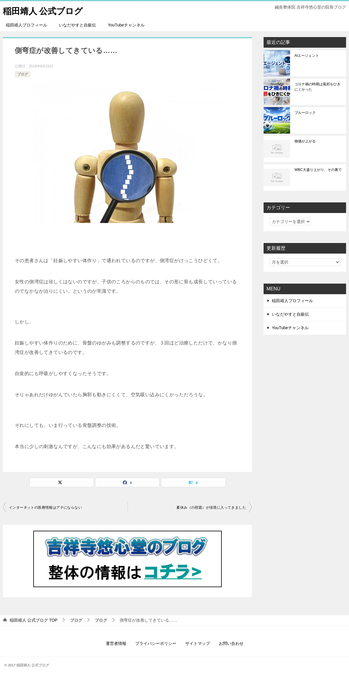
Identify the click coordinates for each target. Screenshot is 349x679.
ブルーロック (305, 113)
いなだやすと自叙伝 (77, 25)
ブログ (22, 74)
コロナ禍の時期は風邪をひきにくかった (317, 86)
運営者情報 (116, 643)
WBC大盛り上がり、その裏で (318, 170)
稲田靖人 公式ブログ (44, 10)
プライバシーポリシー (155, 643)
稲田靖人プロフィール (26, 25)
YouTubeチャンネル (126, 25)
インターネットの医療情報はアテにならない (45, 507)
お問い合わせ (231, 643)
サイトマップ (197, 643)
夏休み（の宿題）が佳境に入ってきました (211, 507)
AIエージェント (307, 56)
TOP (33, 620)
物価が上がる (305, 141)
